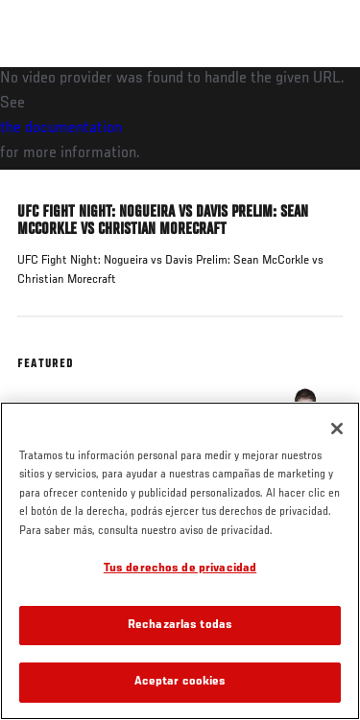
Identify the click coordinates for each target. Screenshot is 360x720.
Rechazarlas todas (180, 625)
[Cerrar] (337, 428)
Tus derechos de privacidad (180, 569)
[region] (180, 561)
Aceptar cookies (180, 682)
